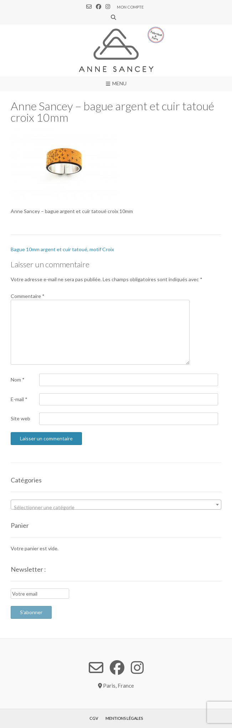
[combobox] (116, 505)
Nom (18, 379)
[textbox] (116, 507)
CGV (93, 718)
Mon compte (130, 7)
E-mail (19, 399)
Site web (20, 418)
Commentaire (28, 296)
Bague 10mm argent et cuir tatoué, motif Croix (62, 249)
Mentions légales (124, 718)
